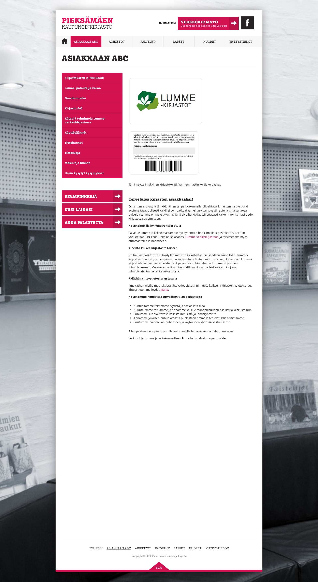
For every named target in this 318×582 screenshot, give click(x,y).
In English (167, 23)
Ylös (159, 567)
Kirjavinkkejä (81, 196)
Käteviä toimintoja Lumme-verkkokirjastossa (85, 120)
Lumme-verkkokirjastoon (202, 237)
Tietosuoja (72, 153)
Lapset (178, 41)
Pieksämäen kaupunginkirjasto (82, 31)
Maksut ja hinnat (77, 163)
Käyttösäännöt (75, 132)
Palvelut (148, 41)
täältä (164, 290)
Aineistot (117, 41)
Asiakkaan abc (86, 41)
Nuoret (209, 41)
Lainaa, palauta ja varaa (83, 88)
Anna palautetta (84, 222)
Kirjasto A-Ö (73, 108)
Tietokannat (74, 143)
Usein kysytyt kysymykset (84, 173)
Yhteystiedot (240, 41)
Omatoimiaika (75, 98)
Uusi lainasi (79, 209)
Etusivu (96, 548)
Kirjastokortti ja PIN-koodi (84, 78)
